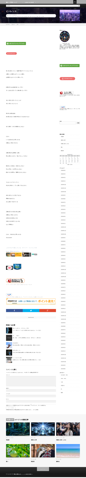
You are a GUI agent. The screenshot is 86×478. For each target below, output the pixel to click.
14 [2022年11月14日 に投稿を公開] (60, 160)
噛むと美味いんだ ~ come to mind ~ (24, 475)
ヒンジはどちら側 (17, 358)
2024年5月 (63, 250)
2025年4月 (63, 212)
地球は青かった (16, 351)
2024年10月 (63, 233)
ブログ (13, 17)
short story (63, 375)
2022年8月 (63, 323)
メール (8, 394)
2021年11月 (63, 355)
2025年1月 (63, 223)
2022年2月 (63, 344)
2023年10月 (63, 275)
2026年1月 (63, 181)
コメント (8, 375)
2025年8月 (63, 198)
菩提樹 (62, 137)
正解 (28, 17)
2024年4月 (63, 254)
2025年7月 (63, 202)
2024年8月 (63, 240)
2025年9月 (63, 195)
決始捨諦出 (15, 344)
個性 (35, 460)
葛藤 (37, 17)
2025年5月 (63, 209)
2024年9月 (63, 236)
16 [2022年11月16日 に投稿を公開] (66, 160)
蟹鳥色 (58, 462)
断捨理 (62, 151)
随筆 (62, 389)
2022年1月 (63, 348)
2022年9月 (63, 320)
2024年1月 (63, 264)
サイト (7, 400)
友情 (18, 17)
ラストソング (59, 438)
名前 (7, 389)
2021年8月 (63, 365)
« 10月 (68, 165)
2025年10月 (63, 191)
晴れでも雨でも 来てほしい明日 (21, 329)
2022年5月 (63, 334)
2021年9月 (63, 362)
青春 (43, 17)
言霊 (39, 17)
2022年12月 (63, 310)
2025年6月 (63, 205)
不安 (60, 460)
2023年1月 (63, 306)
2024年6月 (63, 247)
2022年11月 (63, 313)
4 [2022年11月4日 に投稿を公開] (71, 157)
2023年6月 (63, 289)
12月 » (71, 165)
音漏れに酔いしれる (65, 144)
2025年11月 (63, 188)
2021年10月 (63, 358)
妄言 (20, 17)
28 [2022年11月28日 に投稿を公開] (60, 163)
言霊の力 (63, 382)
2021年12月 (63, 351)
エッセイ (9, 17)
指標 (26, 17)
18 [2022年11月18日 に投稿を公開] (72, 160)
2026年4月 (63, 170)
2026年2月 (63, 177)
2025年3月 (63, 216)
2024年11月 (63, 230)
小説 (62, 378)
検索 (61, 122)
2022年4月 (63, 337)
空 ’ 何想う (16, 336)
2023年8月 (63, 282)
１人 (58, 460)
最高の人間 (63, 140)
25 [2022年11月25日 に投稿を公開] (72, 162)
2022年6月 (63, 330)
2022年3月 (63, 341)
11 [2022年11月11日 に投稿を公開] (72, 159)
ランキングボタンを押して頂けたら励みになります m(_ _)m (19, 285)
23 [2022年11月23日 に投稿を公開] (66, 162)
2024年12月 (63, 226)
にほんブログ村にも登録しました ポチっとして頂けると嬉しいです (69, 110)
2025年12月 (63, 184)
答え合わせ (34, 17)
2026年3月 (63, 174)
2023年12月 (63, 268)
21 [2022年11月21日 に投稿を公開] (60, 162)
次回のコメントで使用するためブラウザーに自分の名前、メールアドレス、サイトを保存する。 (26, 406)
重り (62, 147)
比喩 (30, 17)
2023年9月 (63, 278)
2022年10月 (63, 317)
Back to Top (43, 470)
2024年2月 (63, 261)
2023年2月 (63, 303)
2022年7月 (63, 327)
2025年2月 (63, 219)
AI (32, 438)
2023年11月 (63, 271)
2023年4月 (63, 296)
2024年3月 (63, 257)
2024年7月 (63, 243)
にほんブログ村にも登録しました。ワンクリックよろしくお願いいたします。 (25, 298)
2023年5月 (63, 292)
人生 (15, 17)
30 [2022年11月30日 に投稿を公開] (66, 163)
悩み (22, 17)
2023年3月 (63, 299)
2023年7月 (63, 285)
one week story (64, 371)
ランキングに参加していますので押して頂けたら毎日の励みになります (70, 96)
